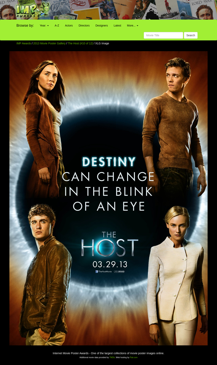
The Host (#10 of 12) (80, 43)
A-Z (57, 25)
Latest (117, 25)
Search (190, 35)
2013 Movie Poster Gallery (49, 43)
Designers (101, 25)
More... (132, 25)
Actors (69, 25)
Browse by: (25, 25)
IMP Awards (23, 43)
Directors (84, 25)
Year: (44, 25)
